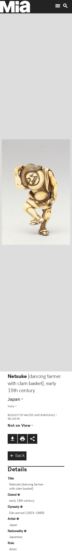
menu (57, 6)
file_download (12, 439)
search (65, 6)
